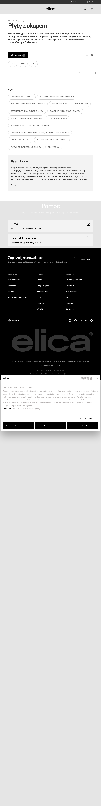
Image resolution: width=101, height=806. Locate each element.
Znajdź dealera (71, 291)
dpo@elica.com (66, 374)
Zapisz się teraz (83, 259)
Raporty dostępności (45, 362)
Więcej (13, 185)
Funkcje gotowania (57, 118)
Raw (13, 63)
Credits (58, 365)
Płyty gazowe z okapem (22, 96)
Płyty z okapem (43, 285)
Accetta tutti (82, 426)
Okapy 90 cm (53, 147)
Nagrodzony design (20, 140)
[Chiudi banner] (97, 378)
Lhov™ (39, 297)
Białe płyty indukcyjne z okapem (65, 111)
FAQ (67, 297)
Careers (11, 291)
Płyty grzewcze (43, 291)
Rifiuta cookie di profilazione (18, 426)
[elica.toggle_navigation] (9, 9)
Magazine (69, 303)
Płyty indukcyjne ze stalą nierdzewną (70, 104)
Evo (33, 63)
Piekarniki (40, 303)
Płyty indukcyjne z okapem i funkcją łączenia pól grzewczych (40, 132)
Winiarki (40, 309)
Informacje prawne (32, 362)
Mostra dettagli (86, 418)
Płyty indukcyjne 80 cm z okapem (26, 147)
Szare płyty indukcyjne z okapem (26, 118)
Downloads (70, 285)
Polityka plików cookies (47, 365)
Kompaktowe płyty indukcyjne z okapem (30, 125)
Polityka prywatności (59, 362)
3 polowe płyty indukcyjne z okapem (57, 96)
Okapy (39, 279)
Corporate (12, 285)
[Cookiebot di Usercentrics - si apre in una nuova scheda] (81, 378)
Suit (23, 63)
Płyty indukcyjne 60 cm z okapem (52, 140)
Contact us (70, 309)
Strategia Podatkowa (18, 362)
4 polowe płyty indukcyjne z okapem (28, 104)
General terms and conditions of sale (78, 362)
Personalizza (51, 426)
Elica (10, 21)
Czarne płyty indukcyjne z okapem (27, 111)
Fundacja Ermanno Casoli (17, 297)
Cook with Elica (14, 279)
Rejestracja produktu (74, 279)
